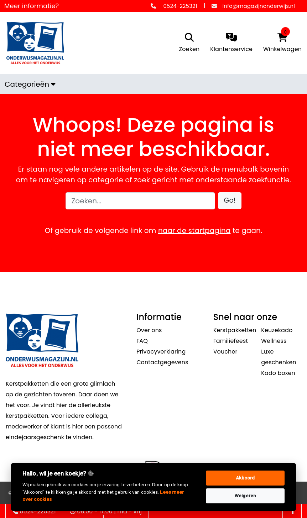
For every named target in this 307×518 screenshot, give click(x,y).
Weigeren (245, 495)
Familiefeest (230, 341)
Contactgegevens (162, 362)
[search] (188, 43)
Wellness (273, 341)
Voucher (225, 351)
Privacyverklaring (161, 351)
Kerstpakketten (234, 330)
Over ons (149, 330)
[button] (230, 200)
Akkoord (245, 478)
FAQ (142, 341)
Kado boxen (278, 373)
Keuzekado (276, 330)
